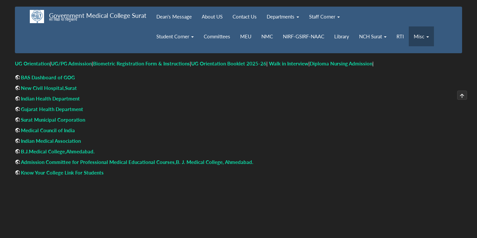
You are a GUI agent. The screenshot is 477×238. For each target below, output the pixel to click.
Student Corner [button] (175, 36)
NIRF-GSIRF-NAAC (303, 36)
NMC (267, 36)
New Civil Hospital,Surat (49, 88)
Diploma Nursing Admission (341, 63)
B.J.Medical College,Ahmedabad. (58, 151)
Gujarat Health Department (52, 109)
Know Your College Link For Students (62, 173)
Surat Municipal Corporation (53, 120)
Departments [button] (283, 17)
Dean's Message (174, 17)
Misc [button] (421, 36)
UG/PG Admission (71, 63)
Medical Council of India (48, 130)
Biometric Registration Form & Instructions (141, 63)
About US (212, 17)
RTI (400, 36)
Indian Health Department (50, 98)
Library (341, 36)
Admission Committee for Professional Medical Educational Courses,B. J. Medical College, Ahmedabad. (137, 162)
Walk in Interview (288, 63)
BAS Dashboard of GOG (48, 77)
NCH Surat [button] (373, 36)
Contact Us (245, 17)
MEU (245, 36)
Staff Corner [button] (324, 17)
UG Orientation (32, 63)
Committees (217, 36)
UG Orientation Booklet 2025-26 (228, 63)
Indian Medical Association (51, 141)
